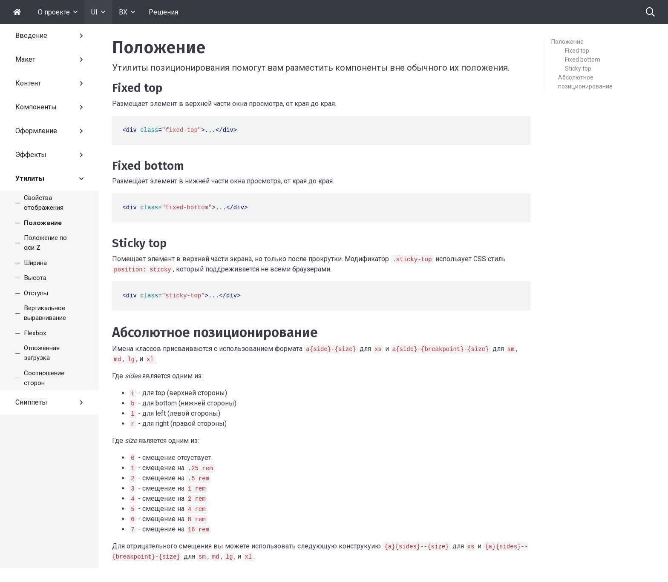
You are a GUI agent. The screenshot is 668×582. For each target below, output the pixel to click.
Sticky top (578, 68)
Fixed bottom (582, 59)
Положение (567, 41)
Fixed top (577, 50)
